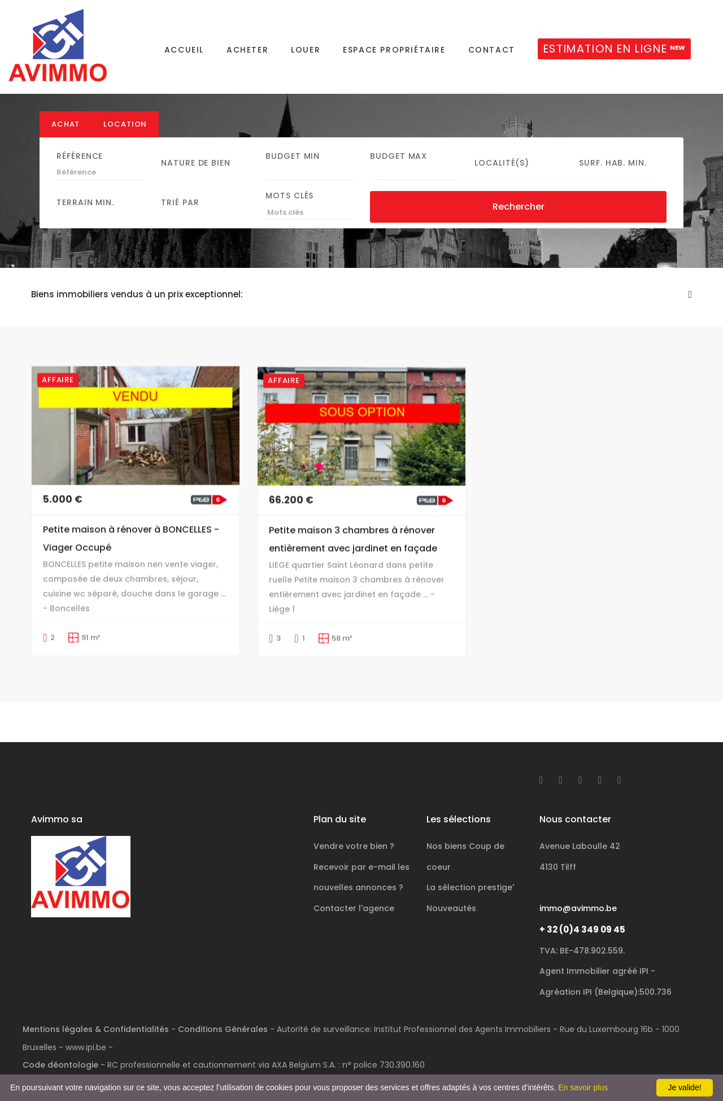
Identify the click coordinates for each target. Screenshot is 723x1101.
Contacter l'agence (353, 882)
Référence (79, 169)
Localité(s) (501, 176)
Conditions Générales (223, 1003)
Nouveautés (451, 882)
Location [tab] (125, 137)
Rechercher (519, 220)
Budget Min (292, 169)
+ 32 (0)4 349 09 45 (582, 903)
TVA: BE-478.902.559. (582, 924)
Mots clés (289, 209)
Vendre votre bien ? (353, 820)
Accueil (184, 49)
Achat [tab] (65, 137)
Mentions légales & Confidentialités (96, 1003)
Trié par (180, 216)
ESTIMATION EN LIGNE (614, 49)
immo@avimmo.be (578, 882)
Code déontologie (60, 1038)
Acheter (247, 49)
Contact (491, 49)
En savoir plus (583, 1087)
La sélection (470, 861)
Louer (305, 49)
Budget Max (398, 169)
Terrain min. (85, 216)
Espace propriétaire (394, 49)
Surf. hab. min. (613, 176)
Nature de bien (195, 176)
